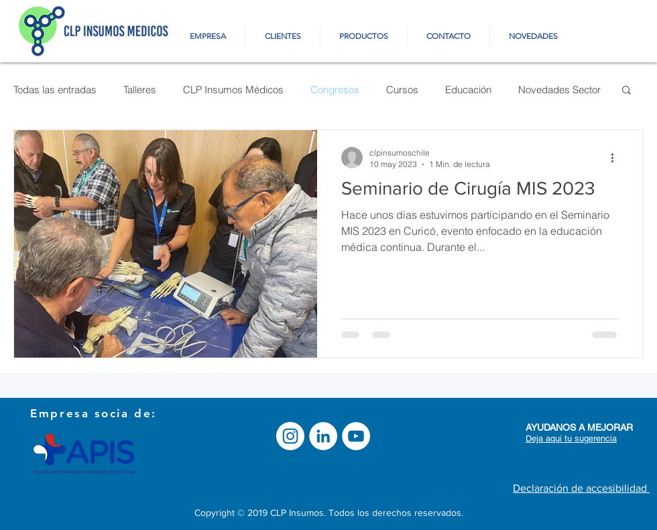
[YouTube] (356, 436)
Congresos (334, 89)
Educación (468, 89)
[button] (626, 91)
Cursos (402, 89)
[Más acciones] (617, 158)
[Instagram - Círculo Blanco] (290, 436)
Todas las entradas (55, 89)
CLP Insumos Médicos (233, 89)
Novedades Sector (559, 89)
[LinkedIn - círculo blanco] (323, 436)
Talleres (139, 89)
